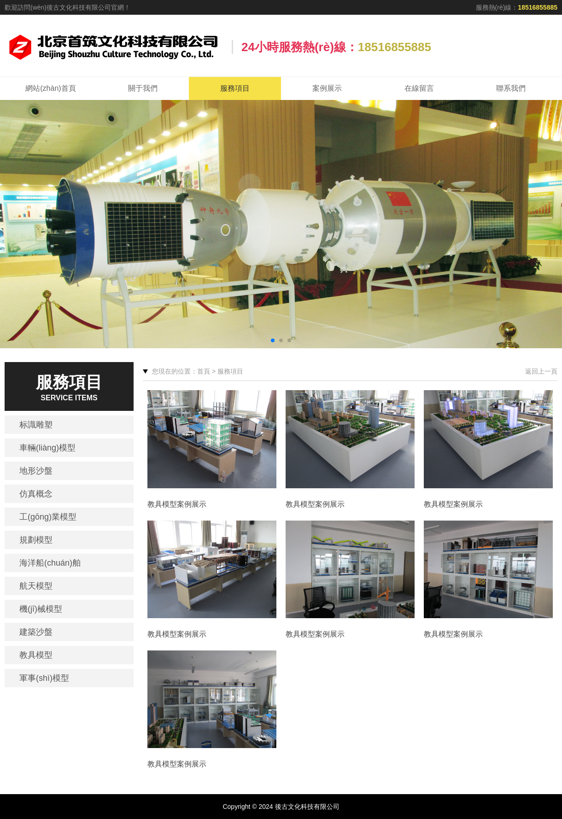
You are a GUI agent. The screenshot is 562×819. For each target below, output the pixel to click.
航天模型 (36, 586)
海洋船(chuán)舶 (50, 562)
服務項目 (235, 88)
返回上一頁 (541, 371)
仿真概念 (36, 493)
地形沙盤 (36, 470)
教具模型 (36, 655)
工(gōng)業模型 (47, 516)
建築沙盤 (36, 632)
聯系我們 (511, 88)
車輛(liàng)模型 (47, 447)
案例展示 (327, 88)
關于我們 (143, 88)
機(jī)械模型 (40, 609)
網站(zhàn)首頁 (50, 88)
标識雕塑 (36, 424)
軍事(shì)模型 (44, 678)
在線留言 (419, 88)
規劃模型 (36, 539)
